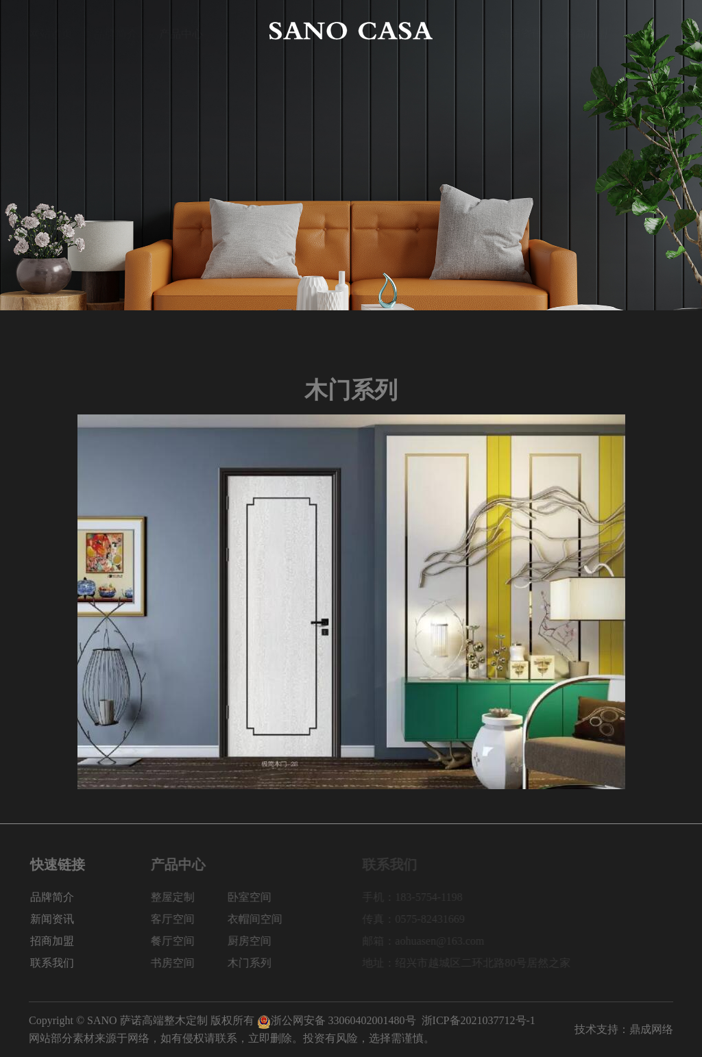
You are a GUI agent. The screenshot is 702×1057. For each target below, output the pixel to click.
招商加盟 (586, 30)
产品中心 (181, 30)
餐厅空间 (189, 941)
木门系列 (266, 963)
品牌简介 (116, 30)
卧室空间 (266, 897)
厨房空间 (266, 941)
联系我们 (651, 30)
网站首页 (51, 30)
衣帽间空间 (271, 919)
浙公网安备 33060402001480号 (336, 1020)
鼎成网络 (651, 1029)
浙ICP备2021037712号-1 (478, 1020)
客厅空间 (189, 919)
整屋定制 (189, 897)
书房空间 (189, 963)
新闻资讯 (521, 30)
